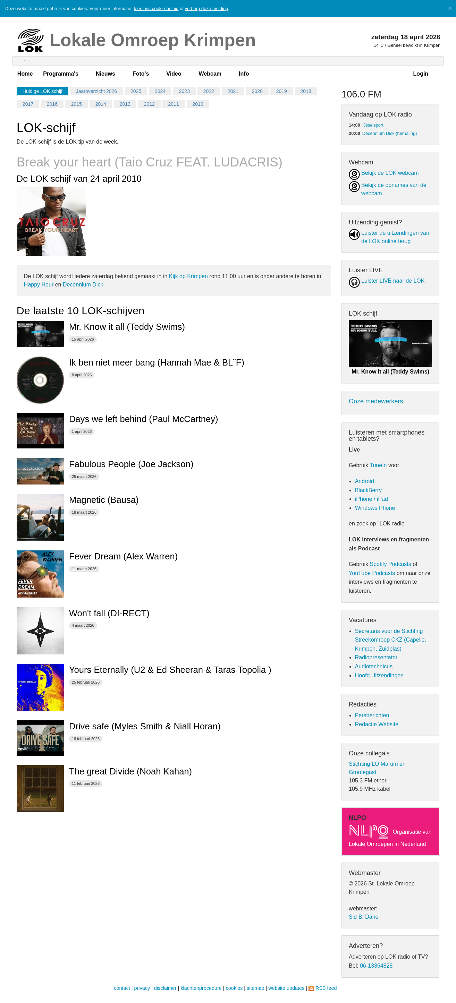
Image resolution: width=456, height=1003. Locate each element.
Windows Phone (375, 508)
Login (421, 74)
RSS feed (326, 988)
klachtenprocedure (200, 988)
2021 (233, 91)
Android (364, 481)
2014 (100, 104)
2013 (125, 104)
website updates (286, 988)
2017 (28, 104)
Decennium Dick (83, 285)
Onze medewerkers (376, 401)
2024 (160, 91)
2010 (198, 104)
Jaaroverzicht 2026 (96, 91)
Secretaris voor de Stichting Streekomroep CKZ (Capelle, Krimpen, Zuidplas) (390, 640)
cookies (234, 988)
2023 (184, 91)
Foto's (141, 74)
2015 (76, 104)
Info (244, 74)
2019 (281, 91)
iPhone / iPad (371, 499)
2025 (135, 91)
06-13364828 (376, 966)
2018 (306, 91)
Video (173, 74)
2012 (149, 104)
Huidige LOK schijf (42, 91)
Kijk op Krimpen (188, 276)
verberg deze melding (206, 8)
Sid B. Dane (363, 917)
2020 (257, 91)
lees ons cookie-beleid (156, 8)
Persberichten (372, 715)
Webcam (210, 74)
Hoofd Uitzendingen (379, 675)
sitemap (255, 988)
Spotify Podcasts (390, 564)
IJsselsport (372, 125)
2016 (52, 104)
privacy (142, 988)
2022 (208, 91)
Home (25, 74)
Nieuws (105, 74)
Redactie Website (376, 724)
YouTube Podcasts (372, 573)
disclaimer (165, 988)
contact (122, 988)
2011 (173, 104)
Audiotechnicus (374, 666)
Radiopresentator (376, 657)
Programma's (60, 74)
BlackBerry (368, 490)
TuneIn (378, 465)
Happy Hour (38, 285)
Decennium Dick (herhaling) (389, 133)
